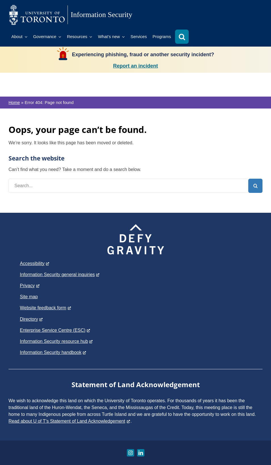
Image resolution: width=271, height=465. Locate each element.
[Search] (255, 186)
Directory (31, 319)
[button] (181, 37)
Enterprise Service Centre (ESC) (55, 330)
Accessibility (35, 263)
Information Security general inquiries (60, 274)
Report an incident (135, 66)
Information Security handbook (53, 352)
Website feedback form (46, 307)
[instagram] (130, 452)
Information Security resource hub (56, 341)
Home (14, 102)
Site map (29, 296)
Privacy (30, 285)
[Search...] (128, 186)
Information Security (101, 15)
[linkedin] (140, 452)
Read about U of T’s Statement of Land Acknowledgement (70, 421)
